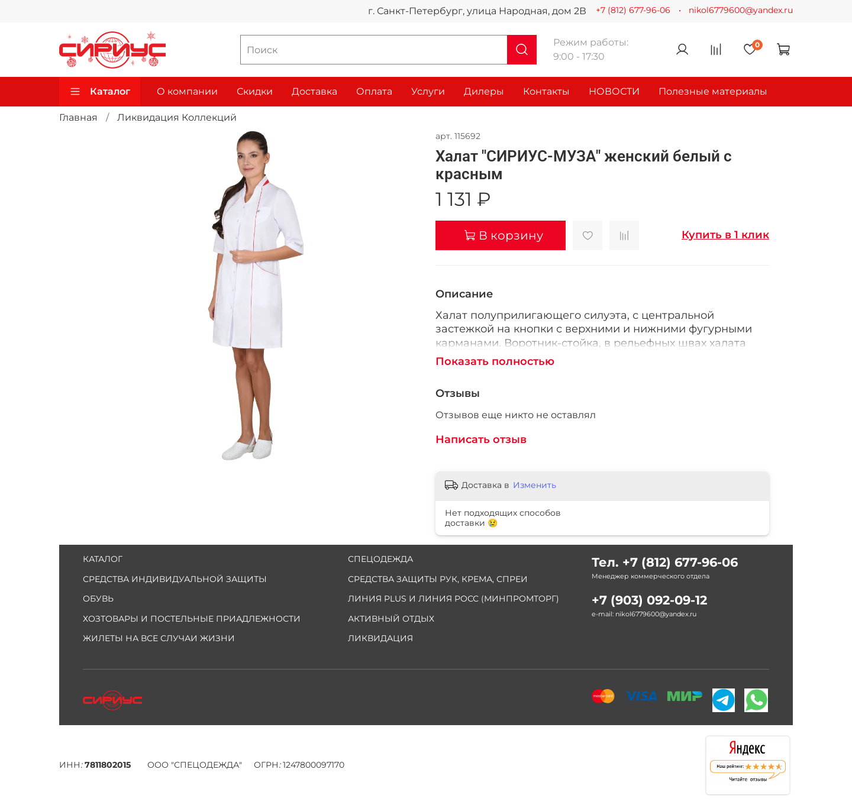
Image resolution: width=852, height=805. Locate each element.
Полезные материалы (713, 91)
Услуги (428, 91)
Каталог (99, 92)
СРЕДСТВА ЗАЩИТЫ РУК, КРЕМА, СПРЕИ (438, 579)
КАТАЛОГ (102, 559)
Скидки (255, 91)
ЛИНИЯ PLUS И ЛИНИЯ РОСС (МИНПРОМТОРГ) (453, 598)
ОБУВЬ (98, 598)
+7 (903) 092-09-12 (649, 600)
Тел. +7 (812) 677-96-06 (665, 562)
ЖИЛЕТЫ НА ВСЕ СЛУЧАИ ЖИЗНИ (159, 638)
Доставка (314, 91)
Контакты (546, 91)
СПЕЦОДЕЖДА (380, 559)
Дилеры (484, 91)
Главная (78, 117)
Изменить (534, 485)
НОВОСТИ (614, 91)
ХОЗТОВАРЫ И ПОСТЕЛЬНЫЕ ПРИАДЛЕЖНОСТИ (192, 618)
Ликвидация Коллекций (177, 117)
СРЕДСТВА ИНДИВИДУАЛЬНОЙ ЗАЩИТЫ (175, 579)
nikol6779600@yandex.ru (741, 10)
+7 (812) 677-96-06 (633, 10)
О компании (187, 91)
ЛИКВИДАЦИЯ (380, 638)
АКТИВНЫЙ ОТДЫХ (391, 618)
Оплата (374, 91)
